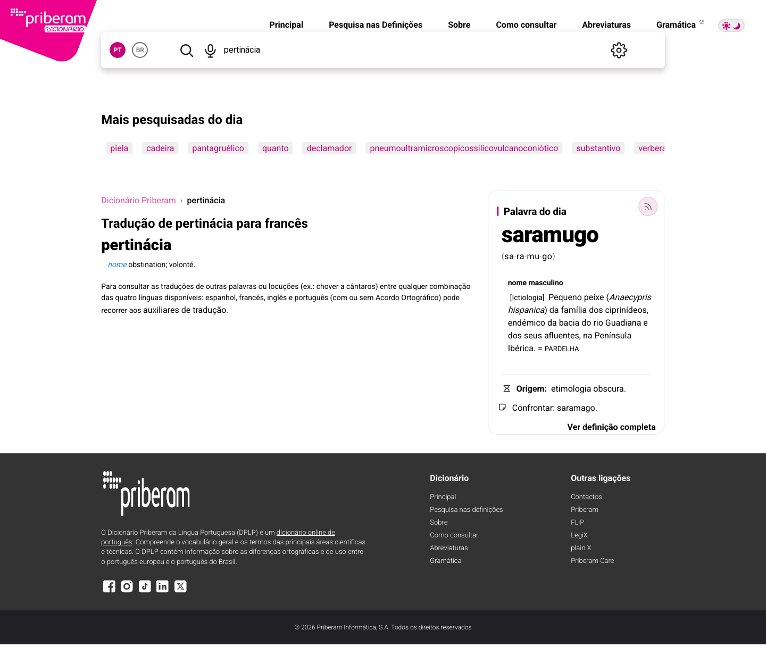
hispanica (526, 310)
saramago (576, 408)
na (588, 335)
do (586, 323)
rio (598, 323)
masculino (546, 283)
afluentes (561, 335)
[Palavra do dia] (648, 206)
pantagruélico (218, 148)
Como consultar (526, 25)
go (547, 256)
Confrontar (532, 408)
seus (533, 335)
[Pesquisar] (186, 50)
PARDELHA (562, 348)
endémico (526, 323)
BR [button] (140, 50)
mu (533, 256)
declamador (329, 148)
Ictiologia (527, 298)
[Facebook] (109, 591)
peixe (594, 297)
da (554, 310)
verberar (653, 148)
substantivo (598, 148)
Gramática (680, 25)
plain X (581, 548)
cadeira (160, 148)
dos (596, 310)
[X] (180, 591)
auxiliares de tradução (184, 310)
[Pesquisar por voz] (210, 50)
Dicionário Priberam (138, 200)
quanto (275, 148)
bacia (569, 323)
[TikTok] (145, 591)
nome (517, 283)
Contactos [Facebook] (586, 497)
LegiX (579, 536)
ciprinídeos (626, 310)
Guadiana (623, 323)
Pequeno (565, 297)
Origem (531, 389)
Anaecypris (630, 297)
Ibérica (521, 348)
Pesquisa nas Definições (375, 25)
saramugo (550, 235)
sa (509, 256)
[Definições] (619, 50)
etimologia (571, 389)
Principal (286, 25)
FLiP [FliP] (577, 523)
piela (119, 148)
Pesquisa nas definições (466, 510)
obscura (608, 389)
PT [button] (118, 50)
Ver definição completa (612, 427)
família (574, 310)
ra (520, 256)
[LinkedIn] (163, 591)
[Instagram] (127, 591)
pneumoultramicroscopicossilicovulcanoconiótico (464, 148)
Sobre (459, 25)
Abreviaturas (606, 25)
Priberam (584, 510)
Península (612, 335)
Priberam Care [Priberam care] (592, 561)
